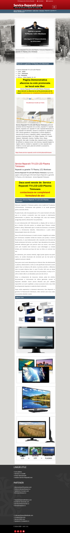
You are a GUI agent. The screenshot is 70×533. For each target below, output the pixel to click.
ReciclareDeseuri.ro (20, 493)
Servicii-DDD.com (19, 519)
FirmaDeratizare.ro (20, 505)
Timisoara (41, 10)
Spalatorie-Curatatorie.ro (21, 521)
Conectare (40, 1)
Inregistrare (49, 1)
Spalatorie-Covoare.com (21, 491)
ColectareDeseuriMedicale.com (23, 515)
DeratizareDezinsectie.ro (21, 503)
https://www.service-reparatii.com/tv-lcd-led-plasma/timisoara (34, 152)
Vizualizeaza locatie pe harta (35, 102)
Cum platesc (18, 472)
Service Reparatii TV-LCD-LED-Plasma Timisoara (32, 165)
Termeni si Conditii (19, 473)
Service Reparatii (17, 10)
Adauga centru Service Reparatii (26, 1)
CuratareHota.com (19, 517)
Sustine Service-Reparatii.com (23, 477)
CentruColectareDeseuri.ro (22, 489)
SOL (27, 526)
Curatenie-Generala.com (21, 502)
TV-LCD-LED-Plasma (27, 10)
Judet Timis (35, 10)
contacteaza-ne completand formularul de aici (37, 93)
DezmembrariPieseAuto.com (23, 487)
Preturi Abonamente (20, 475)
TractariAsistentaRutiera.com (23, 500)
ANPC (24, 526)
